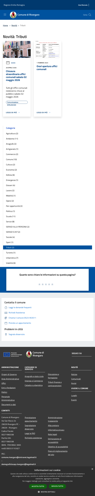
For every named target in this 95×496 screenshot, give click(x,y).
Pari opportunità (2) (14, 206)
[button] (47, 492)
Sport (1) (9, 242)
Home (5, 25)
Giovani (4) (10, 185)
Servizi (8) (10, 221)
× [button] (92, 469)
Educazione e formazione (53, 376)
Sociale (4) (10, 237)
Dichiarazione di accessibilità (54, 440)
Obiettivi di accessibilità (58, 446)
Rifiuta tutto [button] (57, 486)
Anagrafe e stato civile (34, 376)
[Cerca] (89, 14)
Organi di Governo (9, 374)
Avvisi (10, 63)
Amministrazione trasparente (55, 419)
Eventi (74, 399)
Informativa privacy (56, 429)
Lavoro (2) (10, 190)
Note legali (52, 434)
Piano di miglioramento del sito (57, 453)
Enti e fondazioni (8, 387)
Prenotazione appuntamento (31, 419)
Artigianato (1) (12, 149)
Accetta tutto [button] (38, 486)
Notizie (74, 374)
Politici (4, 392)
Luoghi (74, 395)
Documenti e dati (8, 404)
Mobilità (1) (10, 195)
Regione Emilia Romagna (14, 4)
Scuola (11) (10, 216)
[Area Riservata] (82, 5)
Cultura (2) (10, 164)
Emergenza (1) (12, 180)
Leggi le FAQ (30, 433)
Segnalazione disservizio (30, 427)
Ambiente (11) (12, 138)
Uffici (3, 383)
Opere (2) (10, 200)
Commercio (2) (12, 154)
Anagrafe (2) (11, 143)
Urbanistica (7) (12, 257)
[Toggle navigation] (4, 14)
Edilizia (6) (10, 174)
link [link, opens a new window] (71, 481)
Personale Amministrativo (8, 398)
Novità (14, 25)
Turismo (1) (10, 252)
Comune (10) (11, 159)
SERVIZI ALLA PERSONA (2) (17, 226)
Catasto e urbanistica (34, 385)
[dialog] (47, 481)
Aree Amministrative (10, 378)
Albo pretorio (53, 425)
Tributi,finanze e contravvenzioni (55, 384)
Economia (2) (11, 169)
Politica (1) (10, 211)
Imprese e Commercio (34, 380)
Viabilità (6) (10, 263)
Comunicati (76, 378)
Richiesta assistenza (33, 437)
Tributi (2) (10, 247)
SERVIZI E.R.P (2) (13, 231)
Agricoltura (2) (12, 133)
